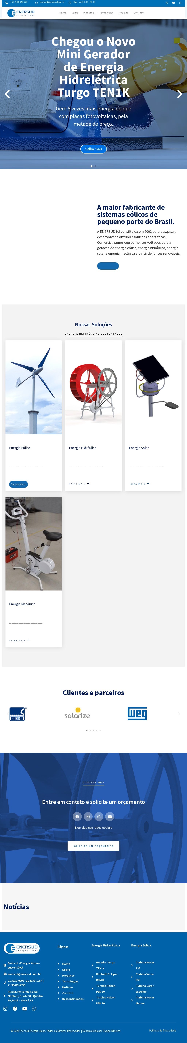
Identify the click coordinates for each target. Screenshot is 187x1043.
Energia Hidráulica (82, 448)
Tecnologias (106, 12)
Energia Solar (139, 448)
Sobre (75, 12)
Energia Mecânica (22, 604)
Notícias (123, 12)
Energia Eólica (19, 448)
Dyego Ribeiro (111, 1031)
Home (63, 12)
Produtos (90, 12)
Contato (138, 12)
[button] (7, 94)
